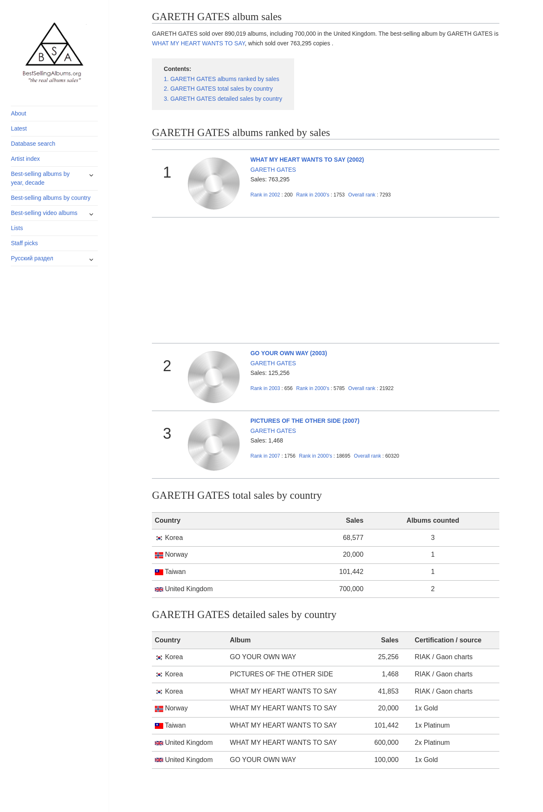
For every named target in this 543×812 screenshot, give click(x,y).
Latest (19, 128)
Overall (362, 195)
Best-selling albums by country (51, 197)
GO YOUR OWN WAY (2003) (289, 353)
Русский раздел (32, 258)
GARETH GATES (273, 169)
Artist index (25, 158)
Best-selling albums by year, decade (40, 178)
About (18, 113)
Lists (17, 228)
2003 (265, 388)
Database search (33, 143)
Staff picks (24, 243)
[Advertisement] (325, 280)
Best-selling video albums (44, 213)
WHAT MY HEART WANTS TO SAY (198, 43)
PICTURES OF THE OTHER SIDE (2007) (305, 420)
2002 (265, 195)
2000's (313, 195)
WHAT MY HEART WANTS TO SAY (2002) (307, 159)
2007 (265, 456)
